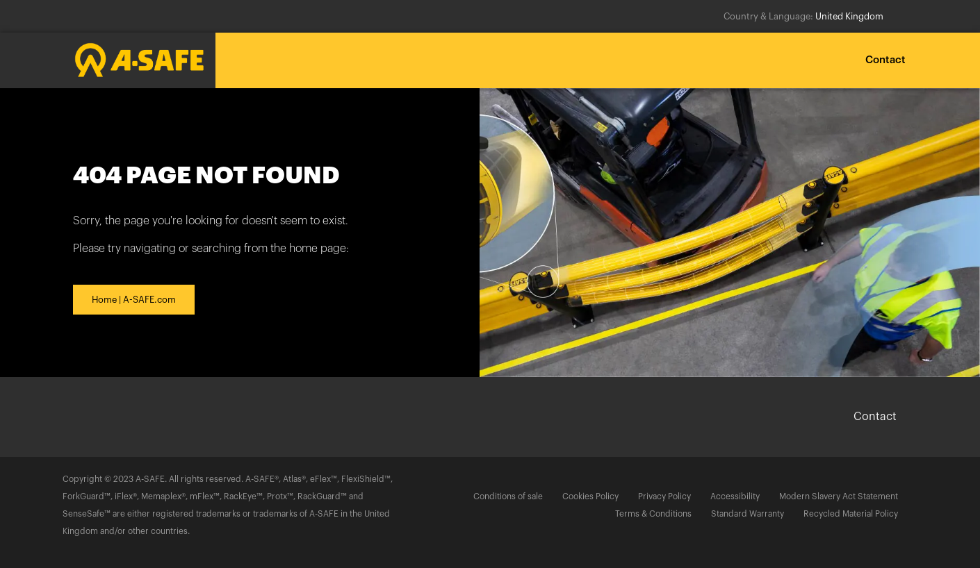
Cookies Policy (590, 496)
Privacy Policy (664, 496)
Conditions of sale (508, 496)
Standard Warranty (747, 514)
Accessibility (735, 496)
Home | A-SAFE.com (134, 299)
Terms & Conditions (653, 514)
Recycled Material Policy (850, 514)
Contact (885, 60)
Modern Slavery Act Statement (838, 496)
